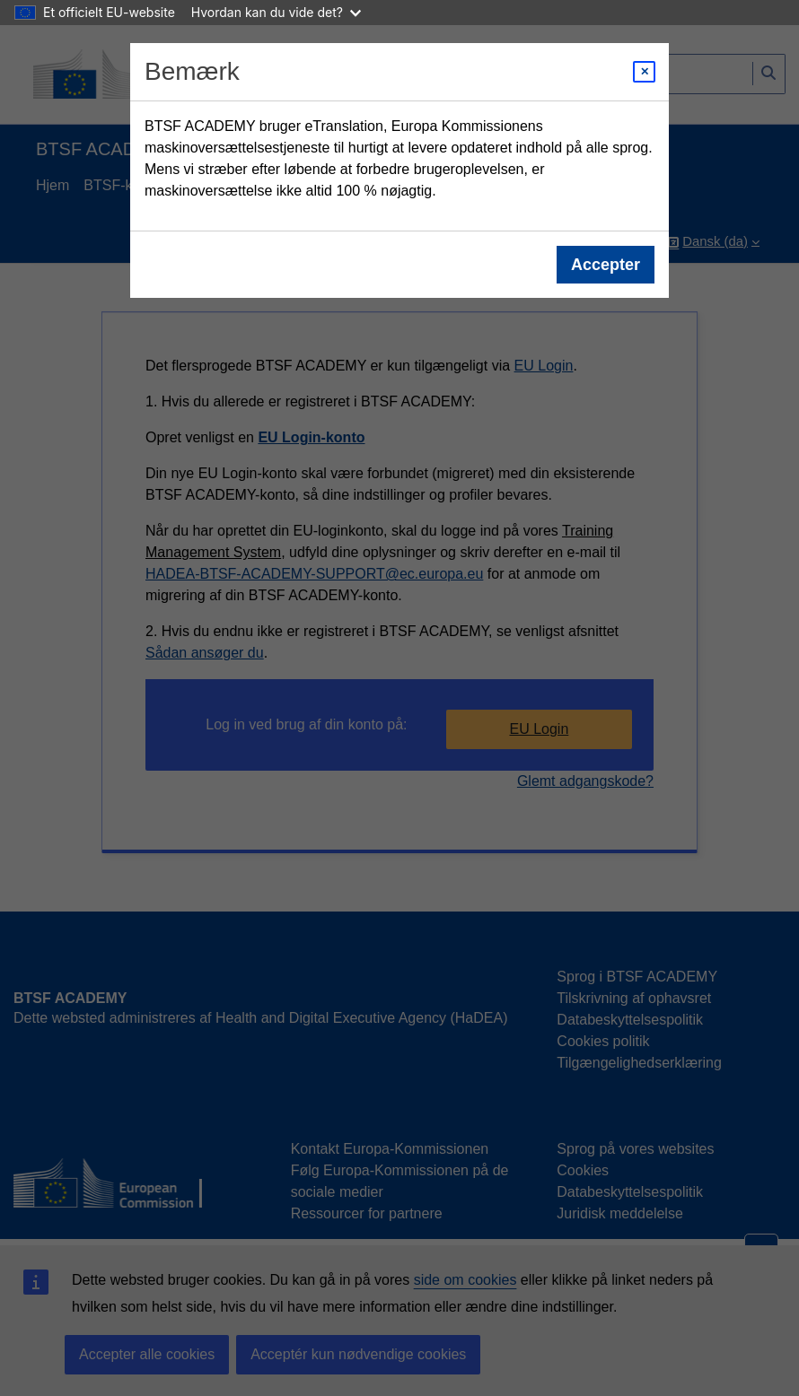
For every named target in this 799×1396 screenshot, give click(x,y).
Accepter (605, 265)
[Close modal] (644, 72)
